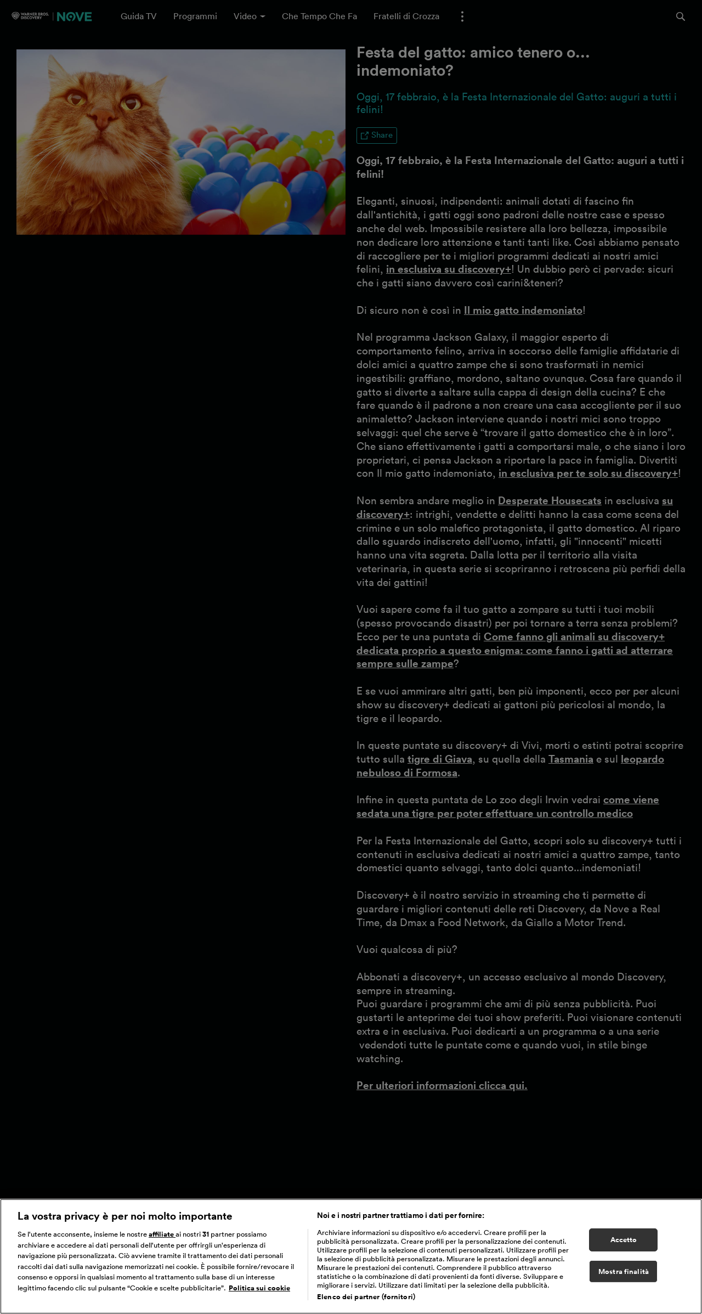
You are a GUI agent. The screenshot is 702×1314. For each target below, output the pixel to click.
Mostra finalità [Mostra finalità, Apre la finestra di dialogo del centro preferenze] (623, 1275)
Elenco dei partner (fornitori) (366, 1301)
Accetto (623, 1244)
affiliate (162, 1238)
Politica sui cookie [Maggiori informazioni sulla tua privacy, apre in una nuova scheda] (259, 1292)
